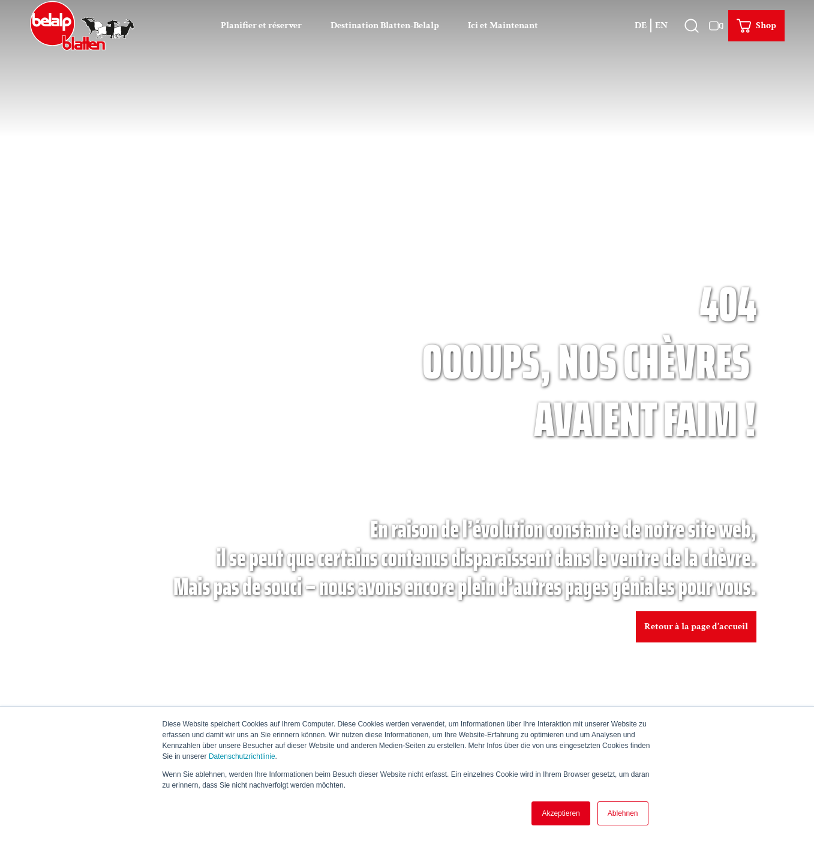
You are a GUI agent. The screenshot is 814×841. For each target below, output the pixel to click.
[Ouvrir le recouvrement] (692, 25)
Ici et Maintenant (503, 25)
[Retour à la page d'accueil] (81, 25)
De (641, 25)
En (661, 25)
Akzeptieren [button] (560, 813)
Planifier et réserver (261, 25)
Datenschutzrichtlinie (242, 756)
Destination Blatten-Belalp (385, 25)
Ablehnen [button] (623, 813)
